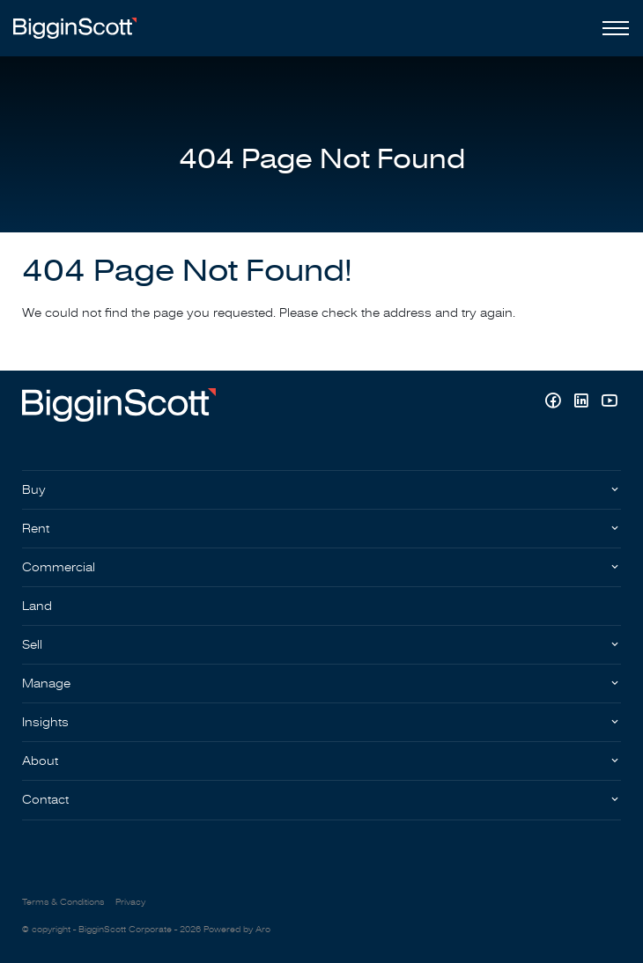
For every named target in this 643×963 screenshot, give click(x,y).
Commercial (58, 567)
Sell (32, 644)
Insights (45, 722)
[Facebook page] (555, 403)
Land (37, 606)
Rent (35, 528)
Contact (45, 799)
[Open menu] (612, 28)
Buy (34, 489)
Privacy (130, 902)
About (40, 760)
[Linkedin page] (583, 403)
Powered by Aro (236, 929)
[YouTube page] (609, 403)
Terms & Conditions (63, 902)
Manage (46, 683)
